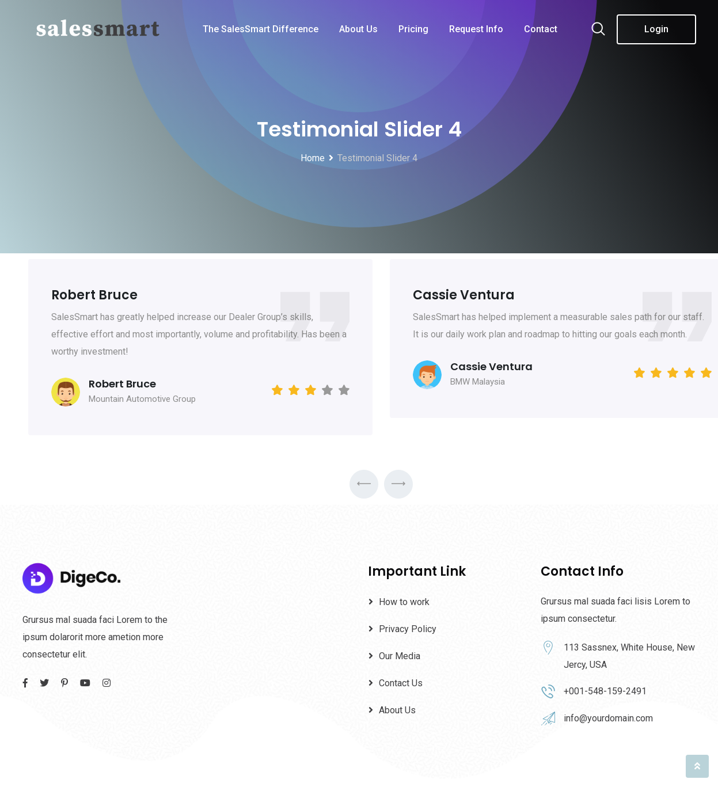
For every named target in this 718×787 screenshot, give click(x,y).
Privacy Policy (407, 628)
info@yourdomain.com (608, 718)
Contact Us (401, 683)
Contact (540, 29)
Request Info (476, 29)
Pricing (413, 29)
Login (656, 29)
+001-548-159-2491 (605, 691)
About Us (358, 29)
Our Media (399, 656)
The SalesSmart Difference (260, 29)
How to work (404, 601)
